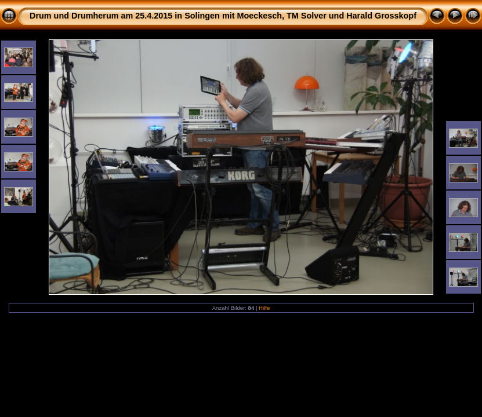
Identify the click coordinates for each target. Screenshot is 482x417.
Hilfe (264, 308)
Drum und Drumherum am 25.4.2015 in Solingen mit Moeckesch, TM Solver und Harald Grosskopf (223, 15)
